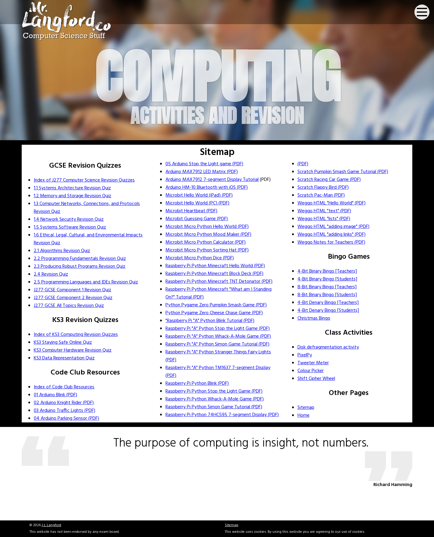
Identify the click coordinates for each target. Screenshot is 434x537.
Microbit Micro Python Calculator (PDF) (205, 242)
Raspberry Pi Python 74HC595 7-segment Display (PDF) (222, 415)
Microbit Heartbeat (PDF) (191, 211)
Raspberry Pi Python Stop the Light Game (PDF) (214, 391)
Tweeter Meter (313, 363)
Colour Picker (310, 371)
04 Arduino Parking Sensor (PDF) (66, 418)
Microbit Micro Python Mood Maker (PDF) (208, 234)
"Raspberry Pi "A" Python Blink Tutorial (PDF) (209, 321)
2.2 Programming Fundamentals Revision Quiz (80, 259)
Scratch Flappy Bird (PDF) (323, 187)
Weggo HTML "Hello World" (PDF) (331, 203)
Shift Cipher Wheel (316, 379)
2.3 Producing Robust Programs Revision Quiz (79, 266)
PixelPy (304, 355)
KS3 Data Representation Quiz (64, 358)
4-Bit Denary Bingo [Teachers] (328, 303)
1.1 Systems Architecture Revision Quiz (72, 188)
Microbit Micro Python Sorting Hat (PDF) (207, 250)
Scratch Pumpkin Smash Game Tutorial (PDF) (342, 172)
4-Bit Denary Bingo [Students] (328, 310)
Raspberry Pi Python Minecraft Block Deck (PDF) (214, 274)
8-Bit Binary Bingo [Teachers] (327, 287)
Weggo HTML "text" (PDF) (324, 211)
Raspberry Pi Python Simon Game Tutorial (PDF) (213, 407)
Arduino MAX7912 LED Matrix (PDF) (201, 172)
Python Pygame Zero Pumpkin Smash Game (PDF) (216, 305)
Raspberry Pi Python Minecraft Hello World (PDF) (215, 266)
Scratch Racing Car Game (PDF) (329, 180)
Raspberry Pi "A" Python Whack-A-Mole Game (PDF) (218, 336)
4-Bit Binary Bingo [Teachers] (327, 271)
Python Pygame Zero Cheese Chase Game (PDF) (214, 313)
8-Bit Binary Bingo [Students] (327, 295)
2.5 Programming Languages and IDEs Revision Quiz (86, 282)
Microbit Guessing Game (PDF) (196, 219)
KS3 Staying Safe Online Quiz (63, 342)
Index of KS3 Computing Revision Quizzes (76, 335)
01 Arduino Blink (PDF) (55, 395)
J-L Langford (51, 525)
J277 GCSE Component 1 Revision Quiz (72, 290)
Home (303, 415)
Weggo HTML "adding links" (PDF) (331, 234)
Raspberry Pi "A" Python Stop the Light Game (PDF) (217, 329)
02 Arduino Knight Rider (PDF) (64, 403)
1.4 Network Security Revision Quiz (69, 219)
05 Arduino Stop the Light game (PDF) (204, 164)
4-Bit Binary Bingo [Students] (327, 279)
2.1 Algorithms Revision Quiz (62, 251)
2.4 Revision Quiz (51, 274)
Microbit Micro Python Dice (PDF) (199, 258)
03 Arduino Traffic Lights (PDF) (64, 411)
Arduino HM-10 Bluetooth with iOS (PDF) (206, 187)
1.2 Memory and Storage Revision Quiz (72, 196)
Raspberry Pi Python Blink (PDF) (197, 383)
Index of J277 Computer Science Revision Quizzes (84, 180)
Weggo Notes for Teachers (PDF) (331, 242)
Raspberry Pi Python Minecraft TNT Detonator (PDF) (218, 282)
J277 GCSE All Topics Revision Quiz (69, 306)
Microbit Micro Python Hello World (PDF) (207, 227)
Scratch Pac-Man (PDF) (321, 195)
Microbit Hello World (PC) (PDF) (197, 203)
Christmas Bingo (313, 318)
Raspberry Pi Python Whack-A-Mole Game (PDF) (214, 399)
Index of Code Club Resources (64, 387)
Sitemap (305, 408)
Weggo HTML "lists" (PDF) (323, 219)
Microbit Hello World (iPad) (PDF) (199, 195)
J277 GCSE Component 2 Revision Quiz (73, 298)
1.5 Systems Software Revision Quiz (70, 227)
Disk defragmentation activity (328, 347)
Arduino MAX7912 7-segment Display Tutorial (212, 180)
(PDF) (302, 164)
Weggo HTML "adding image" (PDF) (333, 227)
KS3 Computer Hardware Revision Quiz (73, 350)
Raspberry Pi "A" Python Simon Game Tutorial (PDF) (217, 344)
